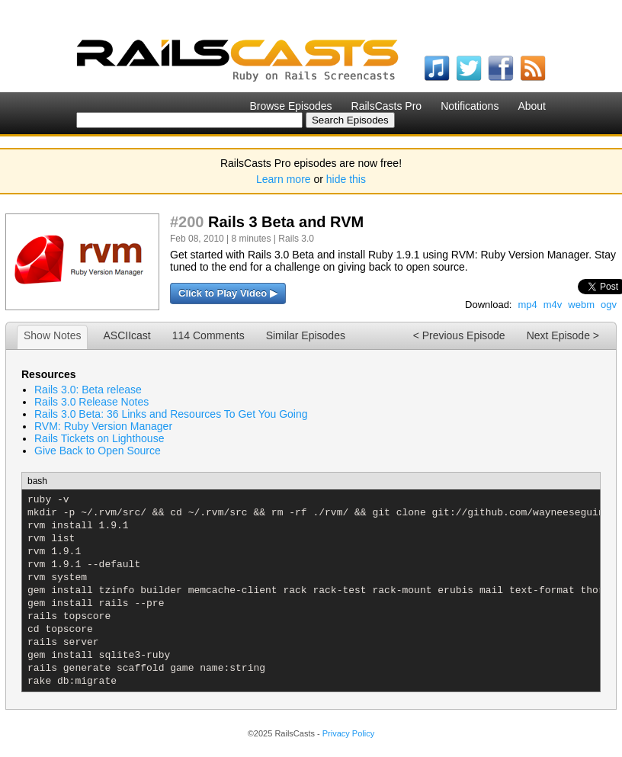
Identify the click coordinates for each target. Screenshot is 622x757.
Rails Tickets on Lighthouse (99, 438)
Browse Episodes (290, 106)
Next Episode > (563, 335)
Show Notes (52, 335)
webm (581, 304)
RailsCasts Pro (386, 106)
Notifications (470, 106)
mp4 (527, 304)
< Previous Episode (459, 335)
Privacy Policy (348, 733)
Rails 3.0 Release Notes (91, 402)
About (532, 106)
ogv (609, 304)
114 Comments (208, 335)
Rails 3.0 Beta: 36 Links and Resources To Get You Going (171, 414)
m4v (553, 304)
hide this (346, 179)
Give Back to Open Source (97, 450)
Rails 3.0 (296, 238)
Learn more (283, 179)
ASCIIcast (126, 335)
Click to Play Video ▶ (227, 293)
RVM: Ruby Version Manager (103, 426)
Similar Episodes (305, 335)
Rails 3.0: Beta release (88, 389)
